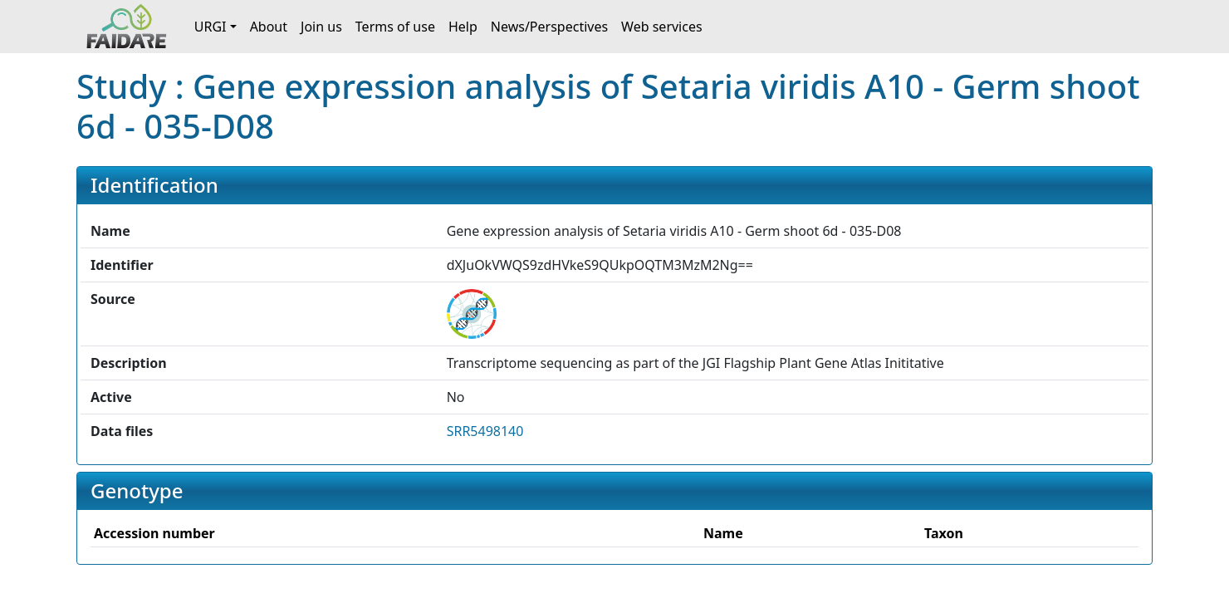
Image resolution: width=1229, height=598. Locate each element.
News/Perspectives (549, 26)
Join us (321, 26)
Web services (662, 26)
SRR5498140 (485, 431)
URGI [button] (210, 26)
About (268, 26)
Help (462, 26)
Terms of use (395, 26)
